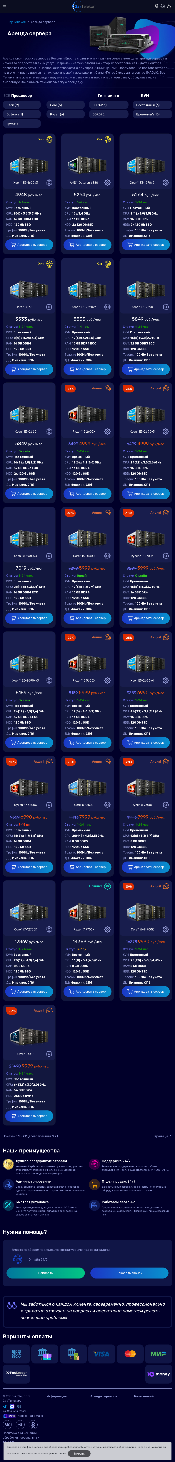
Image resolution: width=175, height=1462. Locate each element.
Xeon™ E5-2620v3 (83, 307)
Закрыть (79, 1453)
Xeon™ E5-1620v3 (26, 182)
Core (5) (56, 105)
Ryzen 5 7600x (142, 805)
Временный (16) (148, 114)
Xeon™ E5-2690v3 (142, 431)
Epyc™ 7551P (25, 1054)
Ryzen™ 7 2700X (142, 556)
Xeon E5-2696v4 (142, 680)
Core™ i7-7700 (25, 307)
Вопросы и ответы (147, 1402)
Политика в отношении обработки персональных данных (21, 1437)
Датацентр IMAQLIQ (60, 1408)
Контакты (53, 1402)
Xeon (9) (12, 105)
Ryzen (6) (57, 114)
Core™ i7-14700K (142, 929)
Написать (45, 1273)
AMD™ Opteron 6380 (84, 182)
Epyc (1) (12, 124)
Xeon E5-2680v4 (25, 556)
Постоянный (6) (148, 105)
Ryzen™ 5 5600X (84, 680)
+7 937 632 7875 (14, 1411)
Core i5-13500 (84, 805)
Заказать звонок (129, 1273)
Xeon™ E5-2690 (142, 307)
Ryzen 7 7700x (84, 929)
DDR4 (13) (100, 105)
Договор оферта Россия (63, 1413)
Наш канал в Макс (23, 1416)
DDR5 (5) (99, 114)
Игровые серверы (146, 1408)
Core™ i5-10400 (84, 556)
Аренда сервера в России (108, 1402)
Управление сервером (149, 1413)
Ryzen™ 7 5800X (25, 805)
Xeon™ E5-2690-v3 (25, 680)
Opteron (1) (14, 114)
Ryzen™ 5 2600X (84, 431)
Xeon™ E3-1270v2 (142, 182)
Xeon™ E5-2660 (25, 431)
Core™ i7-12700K (25, 929)
